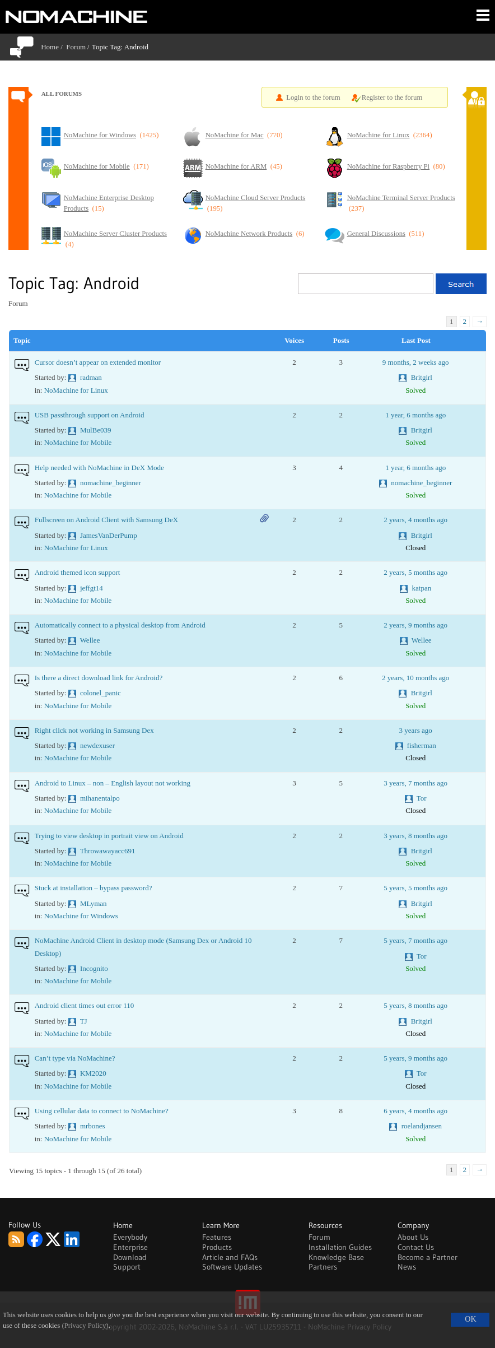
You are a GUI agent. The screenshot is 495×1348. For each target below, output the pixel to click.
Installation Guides (340, 1247)
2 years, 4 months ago (415, 519)
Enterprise (130, 1247)
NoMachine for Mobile (78, 442)
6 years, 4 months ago (415, 1111)
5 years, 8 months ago (415, 1005)
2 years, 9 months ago (415, 625)
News (407, 1267)
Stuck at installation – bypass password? (93, 888)
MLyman (93, 903)
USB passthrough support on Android (89, 415)
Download (130, 1257)
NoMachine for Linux (76, 390)
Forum (76, 47)
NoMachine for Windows (81, 916)
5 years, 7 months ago (415, 940)
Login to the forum (313, 97)
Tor (422, 798)
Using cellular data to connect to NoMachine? (102, 1111)
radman (91, 377)
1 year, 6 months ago (415, 415)
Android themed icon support (77, 572)
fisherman (421, 745)
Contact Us (416, 1247)
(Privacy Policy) (85, 1326)
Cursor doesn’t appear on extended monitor (98, 362)
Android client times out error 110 (84, 1005)
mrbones (92, 1126)
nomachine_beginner (110, 482)
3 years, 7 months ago (415, 783)
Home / (53, 47)
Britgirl (421, 377)
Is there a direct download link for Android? (99, 677)
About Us (413, 1237)
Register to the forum (392, 97)
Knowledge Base (336, 1257)
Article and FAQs (230, 1257)
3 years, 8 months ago (415, 835)
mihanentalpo (100, 798)
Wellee (90, 640)
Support (127, 1267)
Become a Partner (427, 1257)
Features (216, 1237)
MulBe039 (95, 430)
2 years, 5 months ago (415, 572)
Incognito (94, 968)
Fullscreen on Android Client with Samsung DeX (106, 519)
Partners (323, 1267)
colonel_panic (100, 693)
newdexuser (97, 745)
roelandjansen (421, 1126)
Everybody (130, 1237)
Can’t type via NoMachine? (75, 1058)
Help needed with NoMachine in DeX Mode (99, 467)
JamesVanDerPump (108, 535)
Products (217, 1247)
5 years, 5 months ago (415, 888)
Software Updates (232, 1267)
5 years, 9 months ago (415, 1058)
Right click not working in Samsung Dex (94, 730)
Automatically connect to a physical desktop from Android (120, 625)
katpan (422, 588)
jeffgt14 (91, 588)
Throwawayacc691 (108, 851)
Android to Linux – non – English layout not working (112, 783)
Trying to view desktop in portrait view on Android (109, 835)
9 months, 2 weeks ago (415, 362)
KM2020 (93, 1073)
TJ (83, 1021)
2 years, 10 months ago (415, 677)
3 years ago (415, 730)
